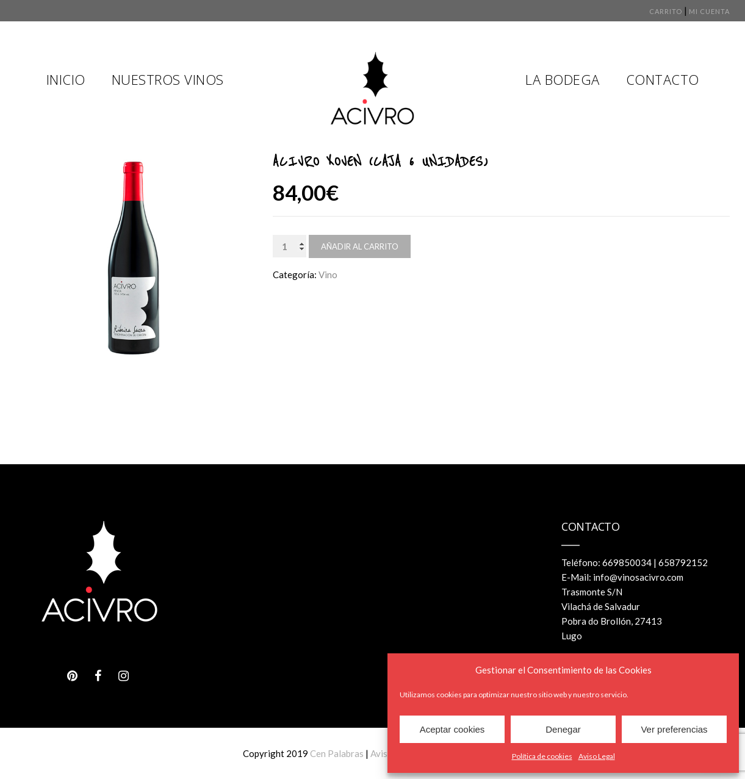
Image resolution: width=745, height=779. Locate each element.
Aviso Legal (596, 756)
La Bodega (562, 79)
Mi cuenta (709, 11)
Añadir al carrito (359, 246)
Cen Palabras (337, 753)
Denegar (563, 729)
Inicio (65, 79)
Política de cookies (542, 756)
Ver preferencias (674, 729)
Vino (328, 274)
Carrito (665, 11)
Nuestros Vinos (168, 79)
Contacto (662, 79)
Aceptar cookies (452, 729)
